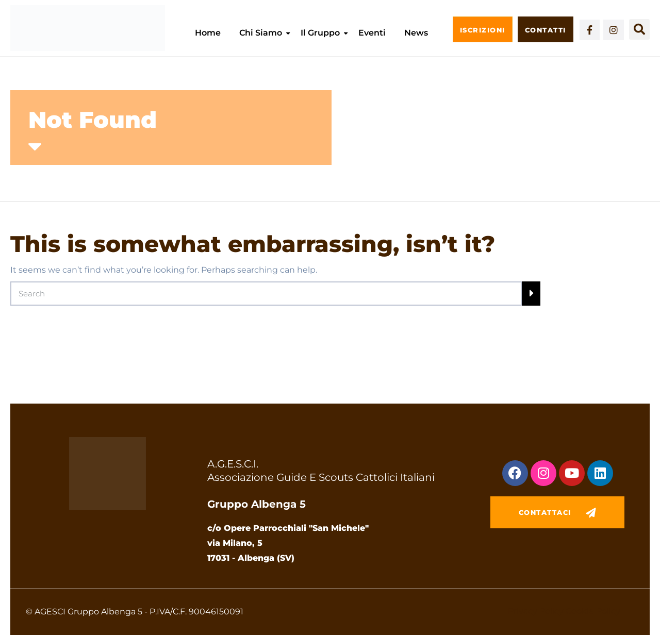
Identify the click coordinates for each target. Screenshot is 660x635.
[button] (639, 29)
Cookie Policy (593, 611)
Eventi (372, 33)
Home (208, 33)
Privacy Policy (536, 611)
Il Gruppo (320, 33)
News (416, 33)
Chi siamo (260, 33)
